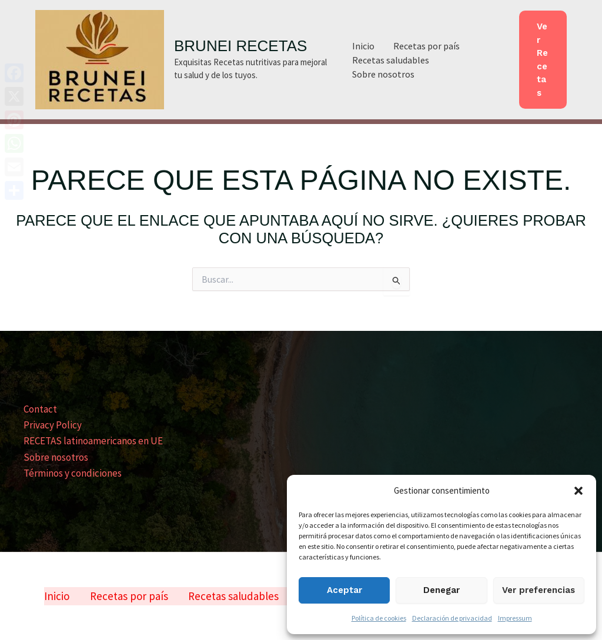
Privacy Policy (53, 424)
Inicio (363, 46)
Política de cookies (379, 618)
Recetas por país (426, 46)
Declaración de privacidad (452, 618)
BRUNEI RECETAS (240, 46)
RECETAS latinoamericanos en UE (93, 440)
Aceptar (344, 590)
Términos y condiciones (73, 473)
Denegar (441, 590)
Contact (40, 409)
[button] (578, 491)
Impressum (515, 618)
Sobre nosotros (383, 74)
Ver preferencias (538, 590)
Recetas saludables (390, 60)
